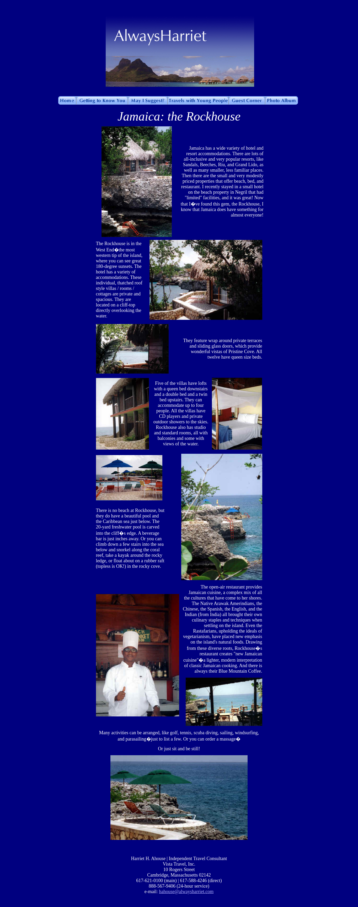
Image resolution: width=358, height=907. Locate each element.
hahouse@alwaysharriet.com (186, 891)
